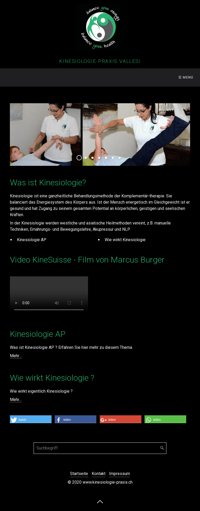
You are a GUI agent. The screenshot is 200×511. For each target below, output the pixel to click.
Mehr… (16, 355)
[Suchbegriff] (100, 448)
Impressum (119, 473)
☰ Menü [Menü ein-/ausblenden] (185, 77)
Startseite (79, 473)
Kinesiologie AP (31, 239)
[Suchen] (162, 448)
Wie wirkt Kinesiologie (125, 239)
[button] (31, 419)
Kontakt (98, 473)
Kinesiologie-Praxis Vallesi (100, 61)
